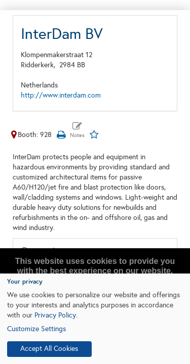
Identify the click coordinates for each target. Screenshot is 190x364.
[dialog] (95, 319)
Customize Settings (36, 329)
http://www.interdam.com (61, 95)
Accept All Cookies (49, 348)
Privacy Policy (55, 315)
